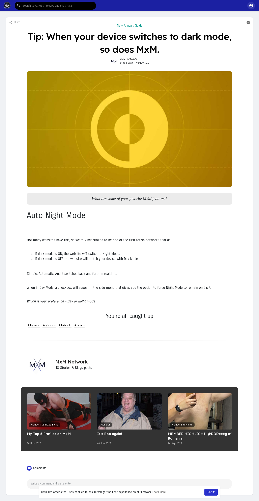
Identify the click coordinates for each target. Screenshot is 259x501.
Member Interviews (182, 424)
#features (80, 325)
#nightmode (49, 325)
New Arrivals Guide (129, 25)
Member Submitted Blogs (44, 424)
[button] (55, 6)
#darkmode (65, 325)
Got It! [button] (211, 492)
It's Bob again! (109, 434)
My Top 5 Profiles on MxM (49, 434)
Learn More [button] (159, 492)
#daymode (33, 325)
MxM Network (128, 59)
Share (14, 22)
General (105, 424)
